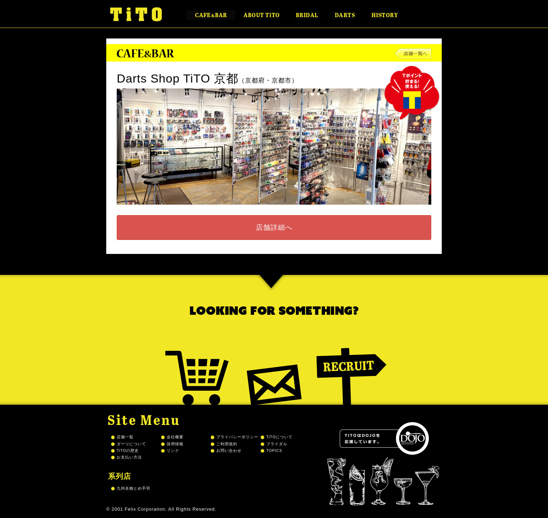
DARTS (344, 15)
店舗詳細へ (274, 227)
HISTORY (384, 15)
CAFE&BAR (211, 15)
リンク (173, 450)
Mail (274, 368)
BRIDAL (307, 15)
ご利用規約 (226, 444)
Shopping (197, 368)
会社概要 (175, 437)
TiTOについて (279, 437)
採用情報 (175, 444)
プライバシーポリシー (237, 437)
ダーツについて (131, 444)
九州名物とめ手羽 (133, 488)
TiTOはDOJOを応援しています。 (384, 438)
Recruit (351, 368)
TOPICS (274, 450)
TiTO (136, 14)
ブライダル (276, 444)
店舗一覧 (125, 437)
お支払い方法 (129, 457)
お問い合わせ (228, 450)
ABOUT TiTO (261, 15)
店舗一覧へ (413, 53)
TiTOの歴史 (128, 450)
